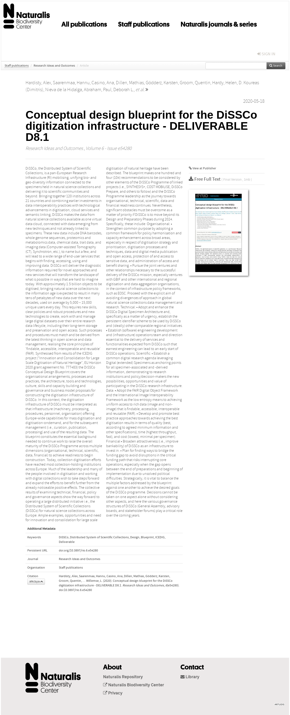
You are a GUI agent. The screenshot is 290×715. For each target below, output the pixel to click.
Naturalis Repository (123, 677)
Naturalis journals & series (219, 23)
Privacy (113, 693)
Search (275, 66)
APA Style (36, 581)
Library (189, 677)
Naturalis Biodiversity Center (133, 685)
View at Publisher (202, 168)
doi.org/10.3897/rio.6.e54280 (78, 550)
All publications (84, 23)
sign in (266, 54)
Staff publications (144, 23)
